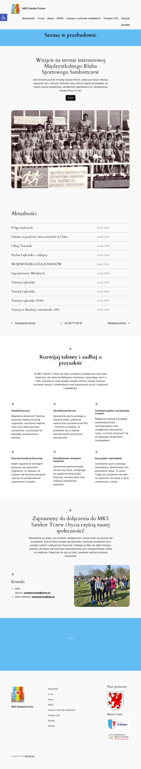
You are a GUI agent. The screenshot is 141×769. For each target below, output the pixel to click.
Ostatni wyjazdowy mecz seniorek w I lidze (39, 237)
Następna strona (119, 323)
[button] (3, 17)
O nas (70, 98)
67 (81, 323)
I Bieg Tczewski (21, 246)
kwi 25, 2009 (103, 237)
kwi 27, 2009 (103, 228)
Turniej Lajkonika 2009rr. (28, 300)
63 (66, 323)
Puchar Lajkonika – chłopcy (29, 255)
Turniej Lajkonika (23, 282)
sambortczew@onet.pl (37, 592)
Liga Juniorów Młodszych (28, 273)
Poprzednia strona (23, 323)
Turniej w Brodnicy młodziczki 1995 (35, 309)
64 (70, 323)
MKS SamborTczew (33, 8)
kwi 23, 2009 (103, 246)
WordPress (29, 756)
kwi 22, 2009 (103, 264)
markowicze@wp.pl (43, 596)
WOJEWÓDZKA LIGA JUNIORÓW (36, 264)
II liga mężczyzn (22, 227)
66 (77, 323)
